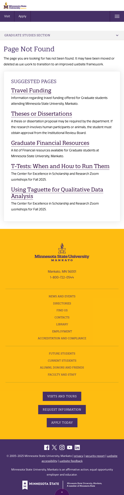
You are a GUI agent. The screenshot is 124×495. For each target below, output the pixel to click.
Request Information (62, 409)
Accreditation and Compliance (62, 338)
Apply (22, 16)
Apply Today (62, 422)
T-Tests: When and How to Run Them (60, 166)
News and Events (62, 296)
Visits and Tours (62, 396)
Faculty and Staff (62, 374)
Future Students (62, 353)
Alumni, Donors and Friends (62, 367)
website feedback (71, 461)
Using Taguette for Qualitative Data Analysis (57, 192)
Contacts (62, 317)
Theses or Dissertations (41, 113)
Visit (7, 16)
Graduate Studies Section (61, 35)
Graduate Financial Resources (50, 143)
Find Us (62, 310)
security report (95, 456)
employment (62, 331)
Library (62, 324)
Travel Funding (31, 90)
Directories (62, 303)
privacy (78, 456)
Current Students (62, 360)
